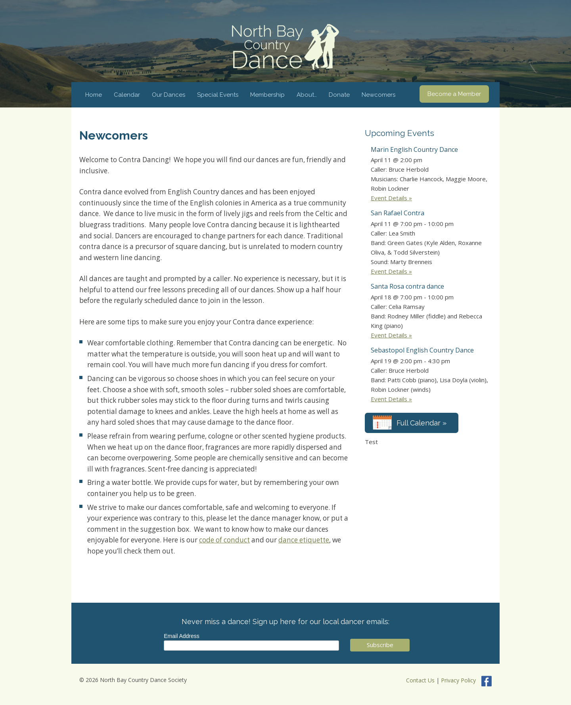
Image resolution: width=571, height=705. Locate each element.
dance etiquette (303, 539)
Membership (267, 94)
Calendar (127, 94)
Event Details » (391, 198)
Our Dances (168, 94)
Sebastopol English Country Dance (422, 350)
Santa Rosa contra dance (407, 286)
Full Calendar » (421, 423)
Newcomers (378, 94)
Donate (339, 94)
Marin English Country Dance (414, 149)
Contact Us (420, 680)
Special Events (217, 94)
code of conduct (224, 539)
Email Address (181, 636)
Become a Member (454, 94)
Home (93, 94)
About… (307, 94)
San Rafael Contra (397, 213)
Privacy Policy (458, 680)
